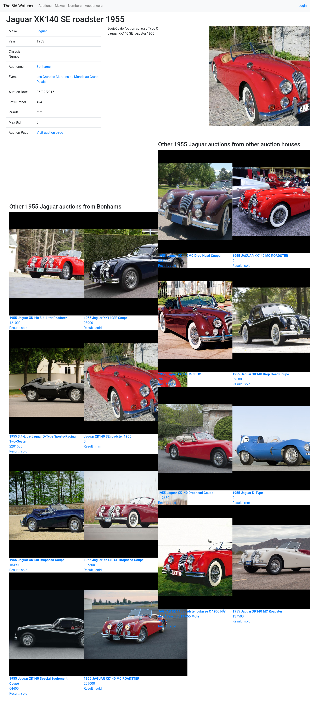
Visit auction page (50, 133)
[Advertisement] (81, 172)
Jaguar (42, 31)
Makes (60, 6)
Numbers (74, 6)
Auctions (45, 6)
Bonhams (44, 67)
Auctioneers (93, 6)
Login (303, 6)
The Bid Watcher (18, 5)
